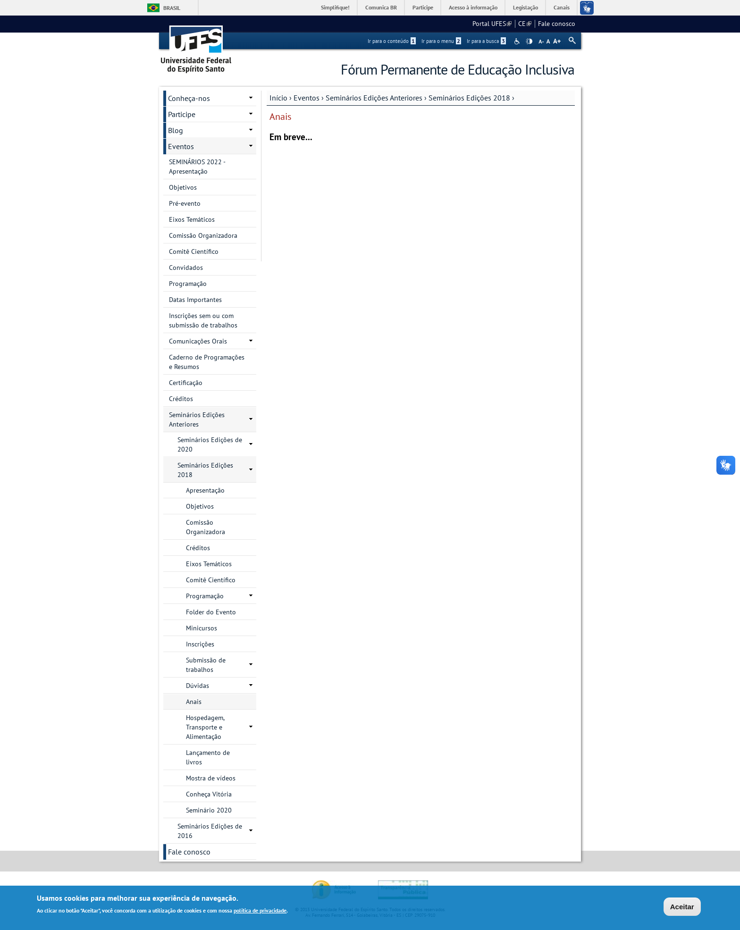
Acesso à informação (473, 7)
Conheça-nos (189, 98)
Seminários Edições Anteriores (374, 97)
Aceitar (682, 908)
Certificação (185, 382)
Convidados (186, 267)
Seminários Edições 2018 (469, 97)
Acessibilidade (517, 41)
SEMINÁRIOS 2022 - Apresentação (197, 167)
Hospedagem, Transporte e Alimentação (205, 727)
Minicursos (201, 628)
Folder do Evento (211, 612)
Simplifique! (335, 7)
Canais (562, 7)
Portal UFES (492, 23)
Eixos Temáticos (192, 219)
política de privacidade (260, 911)
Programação (188, 283)
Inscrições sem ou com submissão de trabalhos (203, 320)
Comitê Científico (194, 251)
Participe (422, 7)
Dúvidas (197, 685)
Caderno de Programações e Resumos (206, 362)
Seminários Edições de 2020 (209, 444)
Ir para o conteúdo (392, 41)
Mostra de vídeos (210, 778)
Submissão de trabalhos (206, 665)
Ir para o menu (441, 41)
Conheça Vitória (209, 794)
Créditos (181, 398)
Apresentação (205, 490)
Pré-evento (185, 203)
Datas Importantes (195, 299)
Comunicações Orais (198, 341)
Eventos (307, 97)
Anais (194, 701)
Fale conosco (556, 23)
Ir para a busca (486, 41)
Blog (175, 130)
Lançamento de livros (208, 757)
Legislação (525, 7)
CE (524, 23)
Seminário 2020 (209, 810)
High (529, 41)
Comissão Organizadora (203, 235)
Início (278, 97)
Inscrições (200, 644)
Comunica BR (381, 7)
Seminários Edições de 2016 (209, 831)
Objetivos (183, 187)
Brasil (171, 7)
